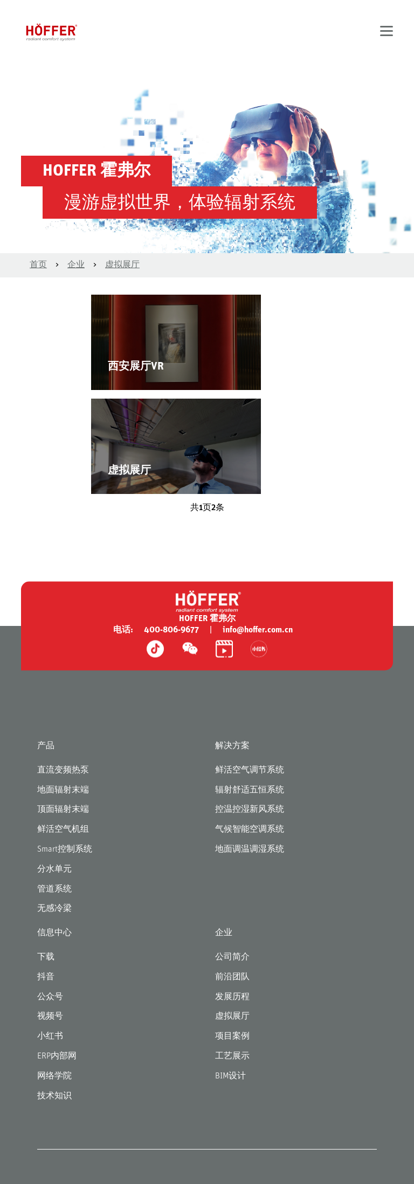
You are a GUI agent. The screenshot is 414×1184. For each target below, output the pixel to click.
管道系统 (54, 889)
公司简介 (232, 957)
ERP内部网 (57, 1056)
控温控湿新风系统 (249, 809)
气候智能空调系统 (249, 829)
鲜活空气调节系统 (249, 770)
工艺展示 (232, 1056)
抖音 (45, 977)
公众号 (50, 997)
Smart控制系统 (64, 849)
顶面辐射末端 (63, 809)
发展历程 (232, 997)
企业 (76, 265)
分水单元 (54, 869)
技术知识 (54, 1096)
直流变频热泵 (63, 770)
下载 (45, 957)
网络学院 (54, 1076)
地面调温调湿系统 (249, 849)
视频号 (50, 1016)
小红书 (50, 1036)
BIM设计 (230, 1076)
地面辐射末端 (63, 790)
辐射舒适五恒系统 (249, 790)
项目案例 (232, 1036)
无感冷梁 (54, 908)
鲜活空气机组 (63, 829)
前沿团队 (232, 977)
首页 (38, 265)
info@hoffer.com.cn (258, 630)
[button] (386, 32)
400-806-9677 (171, 630)
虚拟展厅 (122, 265)
